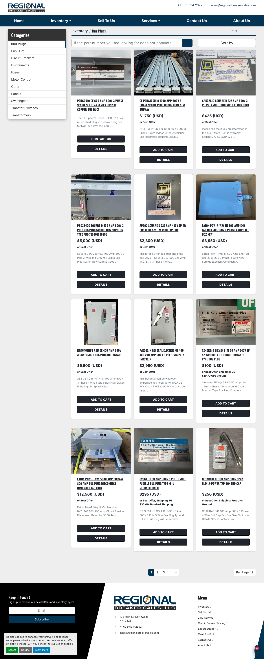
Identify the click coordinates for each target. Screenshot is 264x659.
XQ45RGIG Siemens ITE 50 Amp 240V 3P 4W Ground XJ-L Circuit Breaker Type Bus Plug (226, 354)
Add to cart (163, 150)
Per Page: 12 (244, 572)
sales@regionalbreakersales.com (233, 5)
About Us (241, 21)
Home (19, 21)
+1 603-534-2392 (189, 5)
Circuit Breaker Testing (211, 623)
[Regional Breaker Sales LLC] (145, 602)
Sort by (227, 43)
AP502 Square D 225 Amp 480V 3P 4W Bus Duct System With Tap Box (163, 227)
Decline (25, 650)
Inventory (59, 21)
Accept (12, 650)
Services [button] (149, 21)
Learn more (41, 650)
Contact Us (197, 21)
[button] (61, 20)
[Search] (127, 43)
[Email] (42, 610)
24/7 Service (206, 617)
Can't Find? (205, 634)
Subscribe (42, 619)
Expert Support (207, 628)
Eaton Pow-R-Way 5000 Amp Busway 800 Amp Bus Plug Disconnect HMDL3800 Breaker (100, 483)
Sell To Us (106, 21)
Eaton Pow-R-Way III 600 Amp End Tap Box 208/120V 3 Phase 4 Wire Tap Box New (225, 229)
